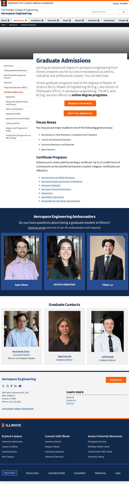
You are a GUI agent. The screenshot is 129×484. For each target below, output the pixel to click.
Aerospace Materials (50, 185)
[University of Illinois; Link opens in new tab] (11, 425)
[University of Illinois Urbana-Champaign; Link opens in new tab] (27, 3)
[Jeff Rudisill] (107, 356)
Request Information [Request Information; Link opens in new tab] (80, 103)
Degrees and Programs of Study (17, 129)
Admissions (9, 65)
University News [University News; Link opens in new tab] (9, 451)
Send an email (37, 227)
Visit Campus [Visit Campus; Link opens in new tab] (8, 456)
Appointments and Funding (17, 118)
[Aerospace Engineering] (16, 13)
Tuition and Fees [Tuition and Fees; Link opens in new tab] (13, 123)
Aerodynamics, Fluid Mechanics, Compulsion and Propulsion (69, 134)
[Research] (53, 20)
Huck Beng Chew (21, 351)
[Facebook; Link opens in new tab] (11, 386)
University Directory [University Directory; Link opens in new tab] (54, 456)
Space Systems (48, 149)
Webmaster (100, 472)
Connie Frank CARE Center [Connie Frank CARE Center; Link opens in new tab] (100, 451)
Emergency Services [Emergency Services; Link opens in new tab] (97, 441)
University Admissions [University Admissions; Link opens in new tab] (12, 441)
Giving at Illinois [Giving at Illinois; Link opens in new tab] (52, 446)
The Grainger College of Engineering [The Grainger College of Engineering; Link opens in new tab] (19, 9)
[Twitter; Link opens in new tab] (3, 386)
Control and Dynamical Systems (56, 139)
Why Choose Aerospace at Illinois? (15, 76)
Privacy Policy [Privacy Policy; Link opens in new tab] (32, 472)
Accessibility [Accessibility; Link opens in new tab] (80, 472)
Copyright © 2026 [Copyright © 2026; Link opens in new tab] (56, 472)
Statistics (8, 82)
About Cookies (9, 473)
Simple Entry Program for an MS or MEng (18, 136)
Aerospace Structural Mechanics (56, 189)
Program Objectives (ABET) (16, 87)
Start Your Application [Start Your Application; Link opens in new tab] (80, 113)
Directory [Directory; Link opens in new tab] (70, 403)
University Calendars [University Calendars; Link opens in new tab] (54, 451)
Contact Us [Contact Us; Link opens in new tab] (71, 400)
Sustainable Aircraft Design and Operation (60, 200)
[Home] (3, 25)
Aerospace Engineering (19, 379)
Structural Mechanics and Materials (58, 144)
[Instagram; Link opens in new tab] (7, 386)
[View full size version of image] (126, 29)
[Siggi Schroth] (64, 356)
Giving (115, 3)
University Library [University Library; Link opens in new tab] (96, 456)
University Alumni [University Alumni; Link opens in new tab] (53, 441)
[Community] (109, 20)
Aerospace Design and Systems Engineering (61, 181)
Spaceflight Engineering (52, 197)
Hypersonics (47, 193)
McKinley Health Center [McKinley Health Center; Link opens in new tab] (99, 446)
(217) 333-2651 (14, 401)
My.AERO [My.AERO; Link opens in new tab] (124, 3)
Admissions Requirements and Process (17, 102)
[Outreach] (93, 20)
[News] (67, 20)
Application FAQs (13, 113)
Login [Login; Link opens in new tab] (117, 472)
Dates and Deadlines (14, 109)
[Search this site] (106, 11)
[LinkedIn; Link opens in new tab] (15, 386)
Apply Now (10, 97)
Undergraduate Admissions (15, 70)
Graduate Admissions (13, 92)
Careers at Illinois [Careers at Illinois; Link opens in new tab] (10, 446)
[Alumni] (79, 20)
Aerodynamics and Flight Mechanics (58, 177)
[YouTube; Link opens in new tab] (20, 386)
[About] (5, 20)
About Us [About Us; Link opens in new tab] (70, 397)
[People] (123, 20)
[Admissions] (20, 20)
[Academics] (37, 20)
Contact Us (116, 379)
